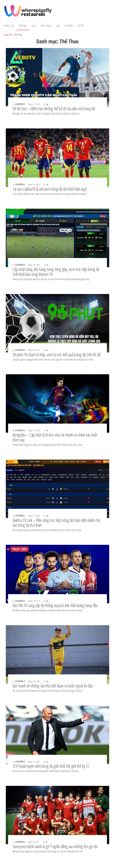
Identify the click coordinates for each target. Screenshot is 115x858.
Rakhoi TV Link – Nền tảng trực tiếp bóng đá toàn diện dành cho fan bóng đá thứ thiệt (56, 522)
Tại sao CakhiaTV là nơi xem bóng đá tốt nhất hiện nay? (50, 189)
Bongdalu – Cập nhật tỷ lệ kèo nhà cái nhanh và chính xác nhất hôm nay (55, 437)
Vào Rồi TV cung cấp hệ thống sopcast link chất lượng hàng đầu (55, 605)
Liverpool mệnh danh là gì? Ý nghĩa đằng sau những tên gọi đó (55, 846)
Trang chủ (9, 25)
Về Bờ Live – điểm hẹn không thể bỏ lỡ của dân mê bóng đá (54, 108)
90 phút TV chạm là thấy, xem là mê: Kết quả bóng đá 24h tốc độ (57, 354)
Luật (58, 25)
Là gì (33, 25)
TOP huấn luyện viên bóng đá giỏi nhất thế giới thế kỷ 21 (51, 766)
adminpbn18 (20, 104)
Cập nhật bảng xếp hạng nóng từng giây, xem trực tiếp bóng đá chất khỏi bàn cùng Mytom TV (56, 271)
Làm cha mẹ (45, 25)
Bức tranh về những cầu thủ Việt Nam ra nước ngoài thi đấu (53, 686)
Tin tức (80, 25)
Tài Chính (68, 25)
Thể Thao (22, 25)
